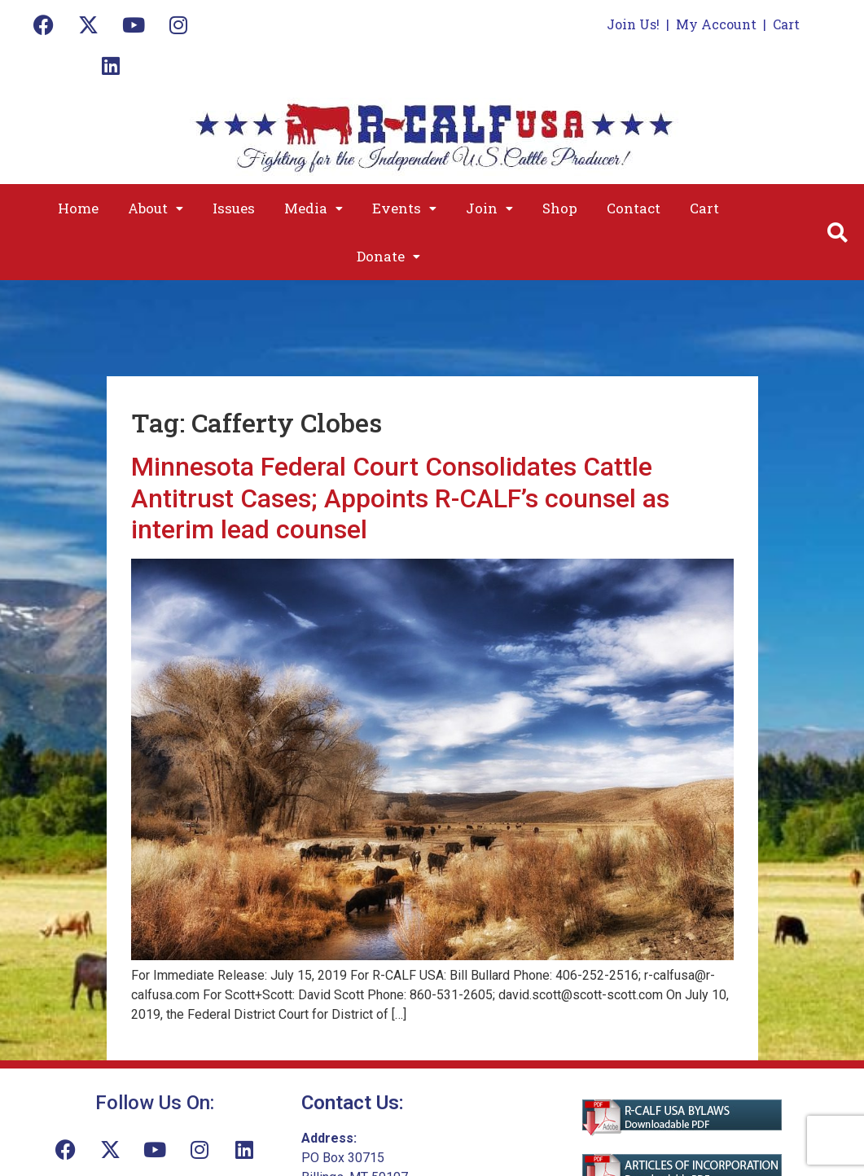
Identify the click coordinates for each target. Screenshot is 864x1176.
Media (313, 208)
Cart (786, 24)
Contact (633, 208)
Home (78, 208)
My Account (716, 24)
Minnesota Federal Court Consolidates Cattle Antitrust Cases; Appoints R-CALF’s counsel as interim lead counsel (400, 498)
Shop (559, 208)
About (155, 208)
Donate (388, 256)
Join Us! (633, 24)
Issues (234, 208)
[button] (155, 208)
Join (489, 208)
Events (404, 208)
